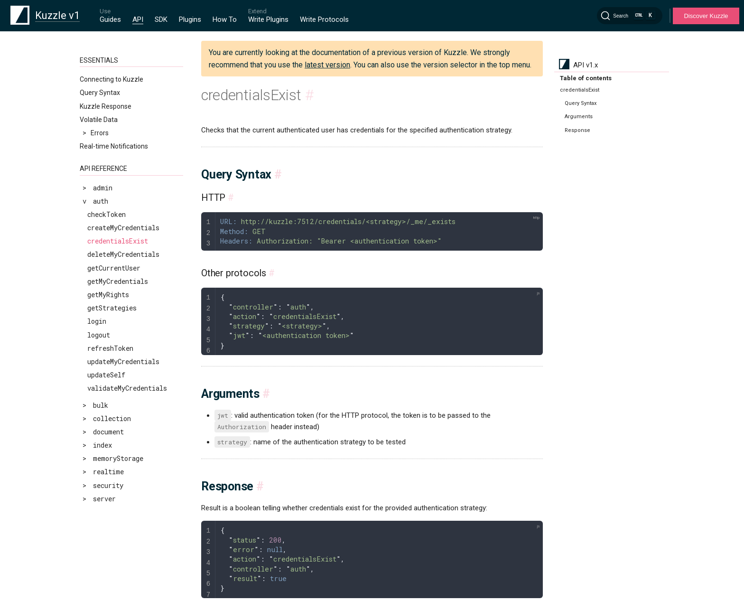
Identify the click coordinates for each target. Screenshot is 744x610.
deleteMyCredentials (123, 254)
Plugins (190, 19)
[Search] (629, 15)
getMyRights (108, 294)
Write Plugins (268, 19)
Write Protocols (324, 19)
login (96, 321)
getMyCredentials (117, 281)
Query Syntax (100, 92)
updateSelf (106, 374)
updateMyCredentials (123, 361)
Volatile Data (99, 119)
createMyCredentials (123, 227)
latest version (327, 64)
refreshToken (110, 348)
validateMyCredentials (127, 388)
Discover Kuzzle (706, 15)
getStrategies (112, 307)
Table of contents (586, 78)
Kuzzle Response (105, 106)
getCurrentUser (113, 267)
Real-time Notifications (114, 146)
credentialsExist (117, 240)
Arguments (579, 116)
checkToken (106, 214)
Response (577, 130)
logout (98, 334)
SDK (161, 19)
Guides (110, 19)
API (137, 19)
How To (225, 19)
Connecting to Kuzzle (111, 79)
